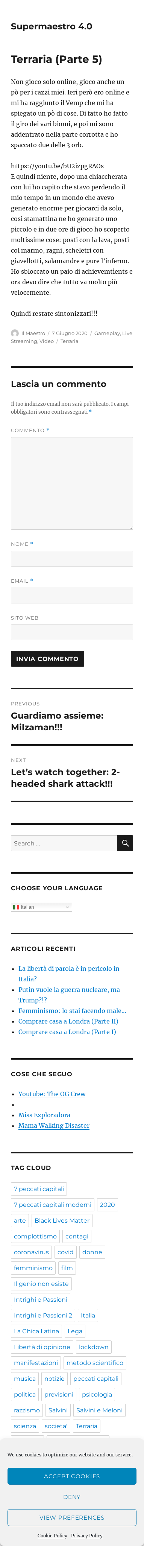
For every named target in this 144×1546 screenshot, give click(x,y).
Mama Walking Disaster (53, 1125)
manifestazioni (36, 1362)
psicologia (97, 1394)
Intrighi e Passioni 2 (43, 1315)
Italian (23, 907)
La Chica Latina (36, 1331)
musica (25, 1378)
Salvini (58, 1410)
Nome (22, 544)
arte (20, 1220)
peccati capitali (95, 1378)
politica (25, 1394)
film (67, 1268)
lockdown (94, 1347)
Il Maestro (33, 333)
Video (46, 341)
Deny (72, 1496)
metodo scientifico (95, 1362)
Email (22, 581)
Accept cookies (72, 1476)
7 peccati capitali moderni (52, 1204)
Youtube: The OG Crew (51, 1094)
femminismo (33, 1268)
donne (92, 1252)
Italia (88, 1315)
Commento (30, 430)
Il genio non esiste (41, 1283)
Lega (75, 1331)
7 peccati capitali (39, 1189)
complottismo (35, 1236)
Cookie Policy (52, 1535)
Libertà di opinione (42, 1347)
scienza (25, 1426)
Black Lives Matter (62, 1220)
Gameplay (107, 333)
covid (66, 1252)
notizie (54, 1378)
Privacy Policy (87, 1535)
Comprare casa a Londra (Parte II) (68, 1021)
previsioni (58, 1394)
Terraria (70, 341)
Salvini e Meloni (99, 1410)
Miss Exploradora (44, 1115)
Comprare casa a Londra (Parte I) (67, 1032)
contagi (76, 1236)
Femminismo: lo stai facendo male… (72, 1010)
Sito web (25, 618)
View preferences (71, 1517)
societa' (56, 1426)
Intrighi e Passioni (40, 1299)
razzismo (27, 1410)
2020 (107, 1204)
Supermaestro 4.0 (51, 26)
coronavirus (31, 1252)
